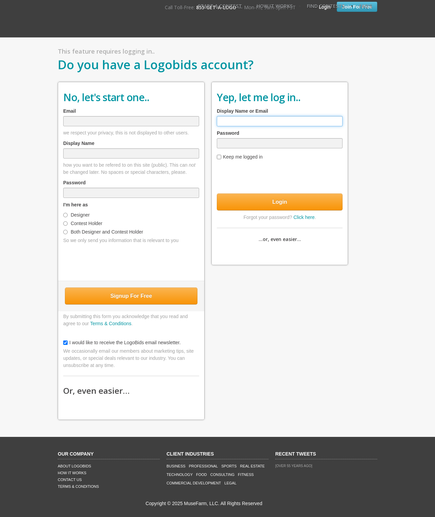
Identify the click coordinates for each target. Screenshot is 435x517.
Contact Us (70, 480)
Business (176, 466)
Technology (180, 475)
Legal (230, 483)
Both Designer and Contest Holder (103, 232)
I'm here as (75, 204)
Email (69, 111)
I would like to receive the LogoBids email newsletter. (122, 342)
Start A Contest (220, 6)
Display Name (78, 143)
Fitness (246, 475)
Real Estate (252, 466)
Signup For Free (131, 296)
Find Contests (326, 6)
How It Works (275, 6)
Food (201, 475)
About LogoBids (74, 466)
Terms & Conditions (110, 323)
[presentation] (131, 260)
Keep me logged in (240, 157)
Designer (76, 215)
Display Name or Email (242, 111)
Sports (229, 466)
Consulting (222, 475)
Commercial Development (194, 483)
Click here (303, 217)
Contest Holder (82, 223)
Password (74, 182)
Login (279, 202)
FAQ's (365, 6)
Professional (203, 466)
